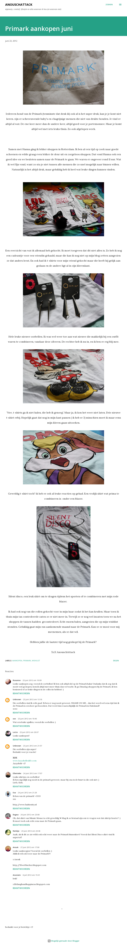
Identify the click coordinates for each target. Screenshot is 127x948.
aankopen (17, 660)
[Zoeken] (109, 4)
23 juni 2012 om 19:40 (27, 718)
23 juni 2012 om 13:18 (32, 699)
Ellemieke (17, 773)
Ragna (16, 814)
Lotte (15, 732)
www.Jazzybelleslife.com (25, 760)
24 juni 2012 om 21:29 (27, 792)
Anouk (15, 847)
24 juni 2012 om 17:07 (32, 773)
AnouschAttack (18, 4)
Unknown (17, 699)
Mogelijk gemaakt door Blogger (63, 941)
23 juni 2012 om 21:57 (32, 746)
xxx (14, 718)
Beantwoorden (21, 693)
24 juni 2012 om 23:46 (30, 831)
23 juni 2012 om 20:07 (29, 732)
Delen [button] (116, 660)
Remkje (16, 831)
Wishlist (36, 660)
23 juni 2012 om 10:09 (32, 680)
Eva (14, 792)
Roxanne (17, 680)
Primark (27, 660)
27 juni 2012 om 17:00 (29, 847)
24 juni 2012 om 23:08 (30, 814)
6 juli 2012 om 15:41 (31, 875)
